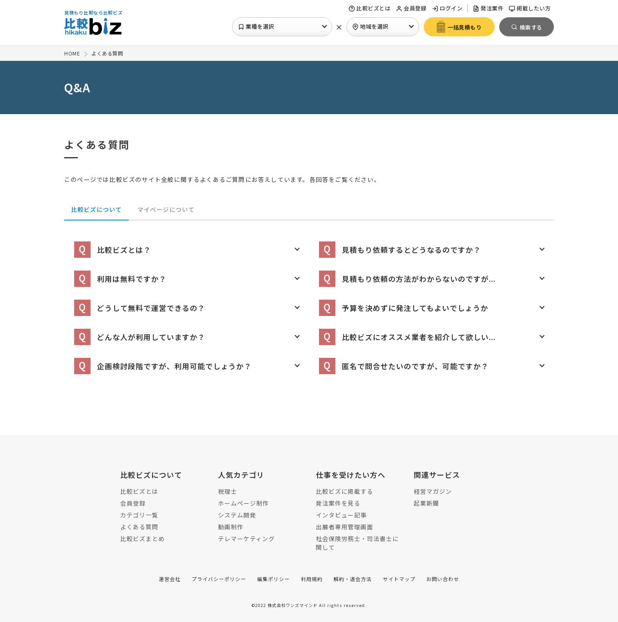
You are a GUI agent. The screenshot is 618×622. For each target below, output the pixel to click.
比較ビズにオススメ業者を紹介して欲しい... (407, 337)
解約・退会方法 (353, 578)
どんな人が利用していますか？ (139, 337)
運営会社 (170, 578)
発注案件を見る (338, 503)
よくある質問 (139, 526)
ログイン (447, 8)
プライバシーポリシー (219, 578)
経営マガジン (433, 491)
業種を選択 (256, 26)
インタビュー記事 (341, 515)
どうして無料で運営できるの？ (139, 308)
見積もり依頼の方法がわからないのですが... (407, 279)
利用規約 (312, 578)
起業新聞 (426, 503)
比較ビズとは (369, 8)
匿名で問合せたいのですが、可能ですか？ (404, 366)
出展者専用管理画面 (344, 526)
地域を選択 (370, 26)
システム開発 (237, 515)
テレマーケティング (246, 538)
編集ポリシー (273, 578)
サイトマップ (399, 578)
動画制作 (230, 526)
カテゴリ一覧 (139, 515)
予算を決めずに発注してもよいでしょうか (403, 308)
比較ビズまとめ (142, 538)
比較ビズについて (96, 209)
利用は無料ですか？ (120, 279)
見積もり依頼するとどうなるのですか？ (400, 249)
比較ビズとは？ (112, 249)
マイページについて (166, 209)
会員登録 (411, 8)
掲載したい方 (530, 8)
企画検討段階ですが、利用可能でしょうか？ (163, 366)
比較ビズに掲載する (344, 491)
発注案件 (488, 8)
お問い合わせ (442, 578)
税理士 (227, 491)
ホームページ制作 (243, 503)
